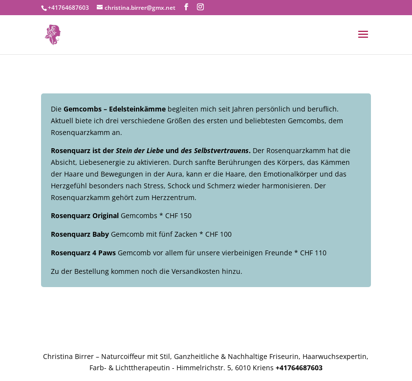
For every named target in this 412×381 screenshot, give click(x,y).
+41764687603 (68, 7)
